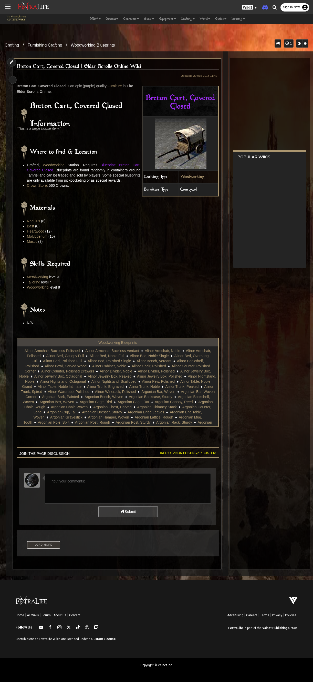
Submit (127, 517)
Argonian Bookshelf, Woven (71, 407)
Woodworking (191, 177)
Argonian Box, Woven (116, 407)
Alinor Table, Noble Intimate (78, 392)
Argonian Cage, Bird (155, 407)
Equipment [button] (167, 19)
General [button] (112, 19)
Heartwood (36, 236)
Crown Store (38, 191)
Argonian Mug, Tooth (99, 427)
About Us (60, 615)
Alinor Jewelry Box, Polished (169, 381)
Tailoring (34, 287)
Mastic (33, 247)
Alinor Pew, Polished (172, 386)
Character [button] (131, 19)
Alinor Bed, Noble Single (149, 361)
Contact (74, 615)
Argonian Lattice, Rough (57, 427)
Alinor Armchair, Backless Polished (51, 356)
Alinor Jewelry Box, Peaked (119, 381)
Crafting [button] (188, 19)
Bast (31, 231)
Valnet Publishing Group (279, 628)
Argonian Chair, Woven (150, 412)
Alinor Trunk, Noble (163, 392)
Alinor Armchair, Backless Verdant (112, 356)
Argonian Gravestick (154, 422)
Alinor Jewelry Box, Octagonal (67, 381)
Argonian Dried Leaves (64, 422)
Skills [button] (149, 19)
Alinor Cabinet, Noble (109, 371)
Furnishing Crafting (45, 45)
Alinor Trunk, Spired (66, 397)
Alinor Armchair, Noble (162, 356)
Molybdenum (38, 241)
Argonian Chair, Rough (108, 412)
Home (20, 615)
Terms (264, 615)
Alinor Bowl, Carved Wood (65, 371)
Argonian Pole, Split (137, 427)
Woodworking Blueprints (93, 45)
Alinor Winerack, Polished (154, 397)
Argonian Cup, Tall (153, 417)
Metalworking (38, 282)
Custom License (103, 639)
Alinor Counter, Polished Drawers (67, 376)
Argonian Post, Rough (175, 427)
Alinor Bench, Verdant (153, 366)
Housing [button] (238, 19)
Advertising (235, 615)
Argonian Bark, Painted (110, 402)
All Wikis (33, 615)
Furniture (116, 86)
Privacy (277, 615)
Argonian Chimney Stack (69, 417)
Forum (46, 615)
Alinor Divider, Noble (115, 376)
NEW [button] (95, 19)
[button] (249, 7)
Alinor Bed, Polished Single (109, 366)
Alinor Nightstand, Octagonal (77, 386)
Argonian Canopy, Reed (65, 412)
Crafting (12, 45)
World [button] (205, 19)
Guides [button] (220, 19)
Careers (251, 615)
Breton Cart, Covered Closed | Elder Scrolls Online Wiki (80, 67)
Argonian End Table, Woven (110, 422)
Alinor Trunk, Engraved (124, 392)
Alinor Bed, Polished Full (62, 366)
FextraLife (235, 628)
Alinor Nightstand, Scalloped (128, 386)
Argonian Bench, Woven (153, 402)
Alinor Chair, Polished (148, 371)
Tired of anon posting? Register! (185, 458)
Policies (290, 615)
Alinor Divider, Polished (156, 376)
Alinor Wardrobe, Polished (108, 397)
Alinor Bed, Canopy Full (65, 361)
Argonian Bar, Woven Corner (64, 402)
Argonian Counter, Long (114, 417)
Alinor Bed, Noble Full (106, 361)
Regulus (34, 226)
